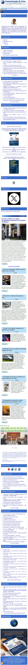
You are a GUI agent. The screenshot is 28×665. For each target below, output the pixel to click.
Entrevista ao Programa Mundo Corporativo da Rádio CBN (14, 587)
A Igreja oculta (6, 549)
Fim (24, 430)
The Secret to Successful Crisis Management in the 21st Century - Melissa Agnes (14, 567)
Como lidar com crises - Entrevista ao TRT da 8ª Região (14, 606)
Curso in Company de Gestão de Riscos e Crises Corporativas (14, 486)
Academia (5, 43)
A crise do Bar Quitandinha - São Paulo (11, 535)
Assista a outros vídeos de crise (14, 579)
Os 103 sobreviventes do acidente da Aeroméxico (14, 541)
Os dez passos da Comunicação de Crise (12, 89)
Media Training (6, 488)
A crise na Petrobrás (7, 95)
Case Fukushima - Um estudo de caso (11, 524)
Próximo (20, 430)
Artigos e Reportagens (8, 50)
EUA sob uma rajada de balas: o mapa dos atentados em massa (14, 533)
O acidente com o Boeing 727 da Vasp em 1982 (13, 527)
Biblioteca (5, 40)
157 (5, 430)
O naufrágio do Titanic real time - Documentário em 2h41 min (14, 569)
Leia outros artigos (15, 101)
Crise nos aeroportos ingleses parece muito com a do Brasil (13, 270)
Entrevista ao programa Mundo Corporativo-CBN (13, 478)
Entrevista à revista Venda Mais (10, 594)
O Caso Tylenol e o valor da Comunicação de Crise (14, 514)
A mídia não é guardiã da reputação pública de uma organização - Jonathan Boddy (14, 495)
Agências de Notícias (7, 52)
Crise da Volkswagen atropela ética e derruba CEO (14, 72)
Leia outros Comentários (14, 266)
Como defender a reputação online (10, 82)
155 (24, 428)
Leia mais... (4, 263)
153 (18, 428)
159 (12, 430)
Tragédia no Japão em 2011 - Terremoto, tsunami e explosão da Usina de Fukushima (14, 577)
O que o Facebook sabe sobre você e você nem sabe (14, 73)
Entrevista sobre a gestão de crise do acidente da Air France (14, 599)
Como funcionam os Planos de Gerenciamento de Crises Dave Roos (14, 84)
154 (21, 428)
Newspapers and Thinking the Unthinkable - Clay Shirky (14, 506)
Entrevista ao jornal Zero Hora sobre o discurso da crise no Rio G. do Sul (14, 602)
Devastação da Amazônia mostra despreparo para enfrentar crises (12, 401)
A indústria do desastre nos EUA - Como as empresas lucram (14, 572)
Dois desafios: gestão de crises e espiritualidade (13, 70)
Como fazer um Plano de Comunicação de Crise (13, 100)
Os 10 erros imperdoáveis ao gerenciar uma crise (14, 98)
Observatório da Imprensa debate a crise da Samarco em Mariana (14, 564)
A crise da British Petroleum (9, 97)
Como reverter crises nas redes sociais (11, 525)
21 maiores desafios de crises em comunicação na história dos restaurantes (14, 537)
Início (3, 428)
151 (11, 428)
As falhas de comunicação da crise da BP (12, 65)
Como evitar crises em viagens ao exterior (12, 61)
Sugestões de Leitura (7, 41)
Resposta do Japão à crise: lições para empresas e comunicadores (14, 91)
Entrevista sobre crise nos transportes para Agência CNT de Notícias (14, 597)
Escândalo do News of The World (10, 517)
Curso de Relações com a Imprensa (11, 482)
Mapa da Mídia (6, 53)
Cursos (6, 44)
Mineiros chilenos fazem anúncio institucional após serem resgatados (14, 575)
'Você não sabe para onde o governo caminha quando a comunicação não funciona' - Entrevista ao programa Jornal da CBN (14, 590)
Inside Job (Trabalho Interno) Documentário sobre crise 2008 (14, 554)
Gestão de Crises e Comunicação (14, 126)
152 (15, 428)
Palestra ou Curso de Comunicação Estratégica (13, 481)
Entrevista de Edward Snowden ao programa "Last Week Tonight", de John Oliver (14, 559)
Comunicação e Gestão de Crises (10, 55)
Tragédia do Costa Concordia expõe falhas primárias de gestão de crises (14, 69)
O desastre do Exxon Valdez (9, 519)
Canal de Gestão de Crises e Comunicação (12, 476)
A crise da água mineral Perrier (10, 531)
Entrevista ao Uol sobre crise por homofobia (12, 603)
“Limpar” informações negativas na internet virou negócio (13, 329)
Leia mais (15, 75)
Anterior (7, 428)
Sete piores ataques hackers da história (11, 522)
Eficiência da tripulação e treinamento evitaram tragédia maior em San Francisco (14, 87)
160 (15, 430)
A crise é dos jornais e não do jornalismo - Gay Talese (14, 498)
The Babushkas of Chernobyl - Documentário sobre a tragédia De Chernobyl (14, 562)
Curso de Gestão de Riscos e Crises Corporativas (14, 484)
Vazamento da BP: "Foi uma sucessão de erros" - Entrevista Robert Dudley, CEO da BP (14, 500)
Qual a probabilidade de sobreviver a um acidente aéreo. (14, 540)
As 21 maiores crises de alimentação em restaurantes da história (14, 529)
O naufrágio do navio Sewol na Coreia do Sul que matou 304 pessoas (14, 556)
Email (15, 272)
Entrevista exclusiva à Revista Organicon (12, 593)
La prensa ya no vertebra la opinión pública (12, 502)
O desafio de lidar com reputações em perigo (13, 81)
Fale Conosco (11, 657)
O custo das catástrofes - (9, 93)
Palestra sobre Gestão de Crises (10, 479)
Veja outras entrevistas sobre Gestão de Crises (15, 613)
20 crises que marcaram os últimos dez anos (13, 521)
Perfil (19, 657)
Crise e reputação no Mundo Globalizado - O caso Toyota (14, 63)
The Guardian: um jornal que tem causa (11, 503)
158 (9, 430)
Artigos (15, 657)
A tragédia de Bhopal (7, 518)
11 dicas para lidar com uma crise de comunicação (14, 66)
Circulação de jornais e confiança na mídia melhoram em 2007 (13, 377)
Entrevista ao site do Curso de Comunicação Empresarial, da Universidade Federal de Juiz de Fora (14, 609)
